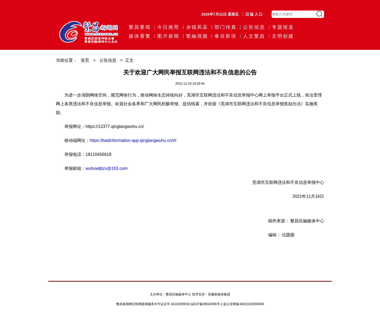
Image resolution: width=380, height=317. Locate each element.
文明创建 (283, 36)
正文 (129, 60)
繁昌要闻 (140, 27)
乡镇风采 (197, 27)
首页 (85, 60)
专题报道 (283, 27)
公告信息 (254, 27)
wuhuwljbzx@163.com (106, 168)
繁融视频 (197, 36)
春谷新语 (226, 36)
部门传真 (226, 27)
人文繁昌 (254, 36)
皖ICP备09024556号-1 (207, 304)
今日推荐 (168, 27)
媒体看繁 (140, 36)
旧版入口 (254, 14)
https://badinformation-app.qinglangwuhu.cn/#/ (133, 140)
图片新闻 (168, 36)
